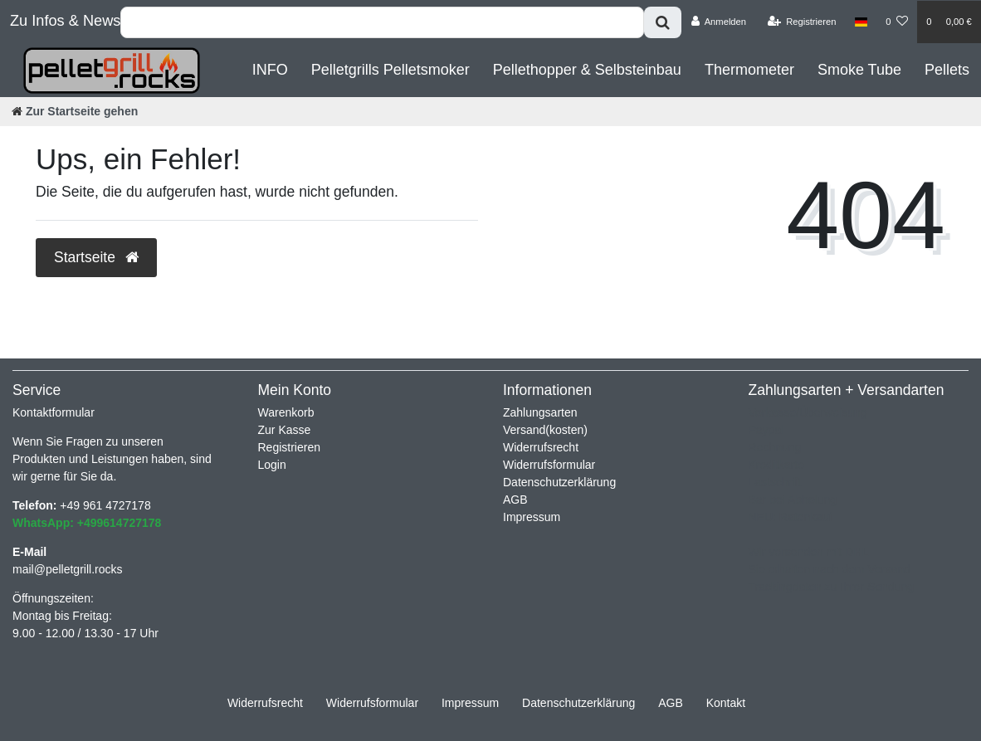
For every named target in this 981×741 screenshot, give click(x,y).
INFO (270, 69)
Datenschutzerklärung (559, 482)
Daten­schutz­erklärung (578, 702)
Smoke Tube (859, 69)
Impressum (531, 517)
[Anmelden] (718, 21)
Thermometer (749, 69)
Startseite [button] (96, 257)
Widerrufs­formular (372, 702)
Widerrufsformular (549, 464)
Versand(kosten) (545, 429)
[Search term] (382, 22)
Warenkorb (286, 412)
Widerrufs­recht (265, 702)
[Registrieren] (801, 21)
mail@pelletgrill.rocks (67, 569)
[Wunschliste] (896, 21)
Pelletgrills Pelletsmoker (390, 69)
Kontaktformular (53, 412)
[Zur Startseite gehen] (75, 111)
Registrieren (289, 447)
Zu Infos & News (65, 20)
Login (272, 464)
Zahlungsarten (540, 412)
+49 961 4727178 (105, 505)
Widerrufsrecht (540, 447)
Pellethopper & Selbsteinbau (587, 69)
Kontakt (725, 702)
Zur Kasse (284, 429)
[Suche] (662, 22)
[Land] (861, 21)
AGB (515, 499)
